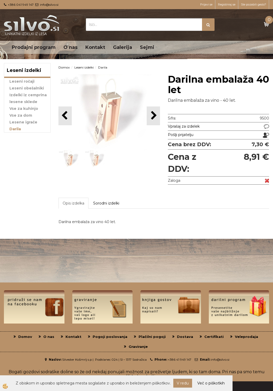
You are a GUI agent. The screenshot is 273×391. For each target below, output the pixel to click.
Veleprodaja (246, 337)
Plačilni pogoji (152, 337)
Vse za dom (20, 115)
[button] (153, 115)
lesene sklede (23, 101)
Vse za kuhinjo (23, 108)
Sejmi (147, 47)
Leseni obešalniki (26, 88)
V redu (183, 383)
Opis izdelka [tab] (73, 203)
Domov (64, 67)
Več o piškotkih (211, 383)
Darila (15, 129)
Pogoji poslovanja (110, 337)
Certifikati (214, 337)
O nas (70, 47)
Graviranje (138, 346)
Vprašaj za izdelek (184, 126)
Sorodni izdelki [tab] (106, 203)
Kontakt (95, 47)
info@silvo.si (49, 5)
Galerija (122, 47)
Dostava (185, 337)
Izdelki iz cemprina (28, 95)
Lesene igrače (23, 122)
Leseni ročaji (21, 81)
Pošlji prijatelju (180, 134)
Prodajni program (34, 47)
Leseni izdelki (84, 67)
